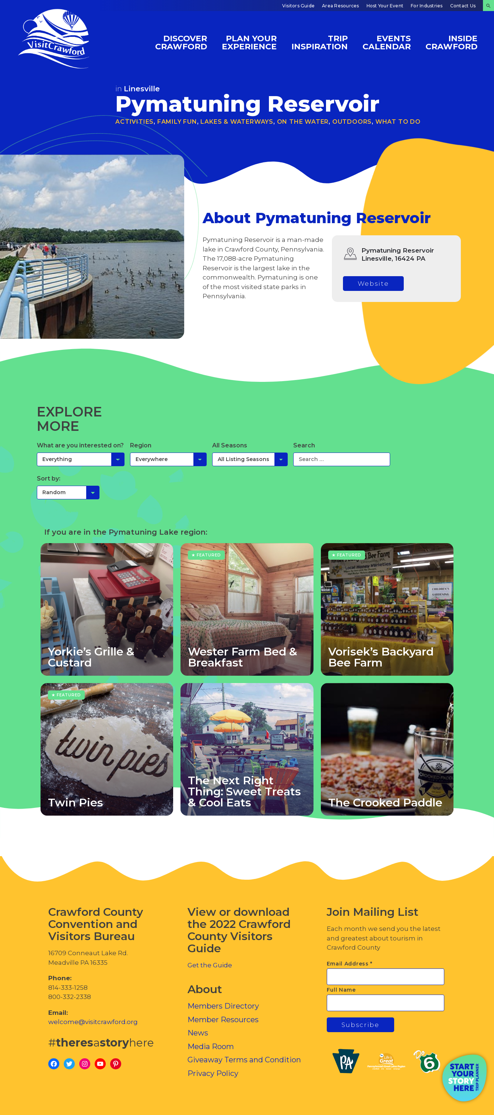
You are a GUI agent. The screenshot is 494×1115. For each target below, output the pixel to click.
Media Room (211, 1046)
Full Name (341, 989)
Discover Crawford (181, 42)
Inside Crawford (451, 42)
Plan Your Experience (249, 42)
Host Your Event (385, 5)
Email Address (350, 963)
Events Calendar (386, 42)
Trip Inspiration (319, 42)
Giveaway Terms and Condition (244, 1059)
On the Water (303, 121)
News (198, 1032)
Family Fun (177, 121)
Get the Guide (210, 965)
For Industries (426, 5)
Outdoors (352, 121)
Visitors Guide (298, 5)
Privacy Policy (213, 1073)
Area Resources (340, 5)
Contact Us (463, 5)
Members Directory (223, 1006)
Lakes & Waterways (236, 121)
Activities (134, 121)
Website (373, 283)
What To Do (398, 121)
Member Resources (223, 1019)
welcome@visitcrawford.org (93, 1022)
